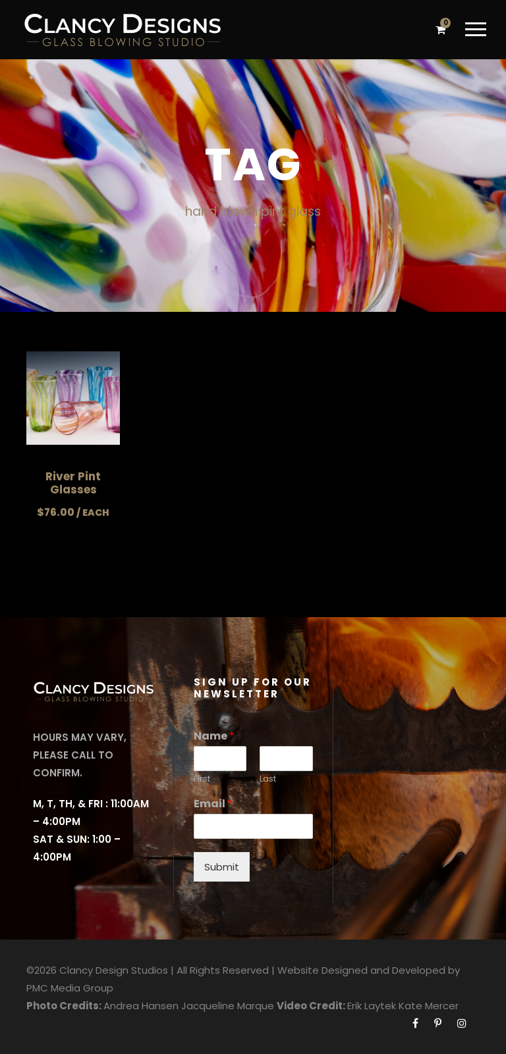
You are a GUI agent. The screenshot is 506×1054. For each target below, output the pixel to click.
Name (214, 736)
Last (268, 779)
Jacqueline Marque (227, 1006)
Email (213, 804)
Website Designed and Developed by (368, 970)
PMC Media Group (69, 988)
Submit (221, 867)
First (202, 779)
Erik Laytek (371, 1006)
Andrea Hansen (141, 1006)
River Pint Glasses (73, 482)
